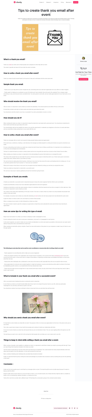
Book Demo (76, 2)
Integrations (56, 2)
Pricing (62, 2)
